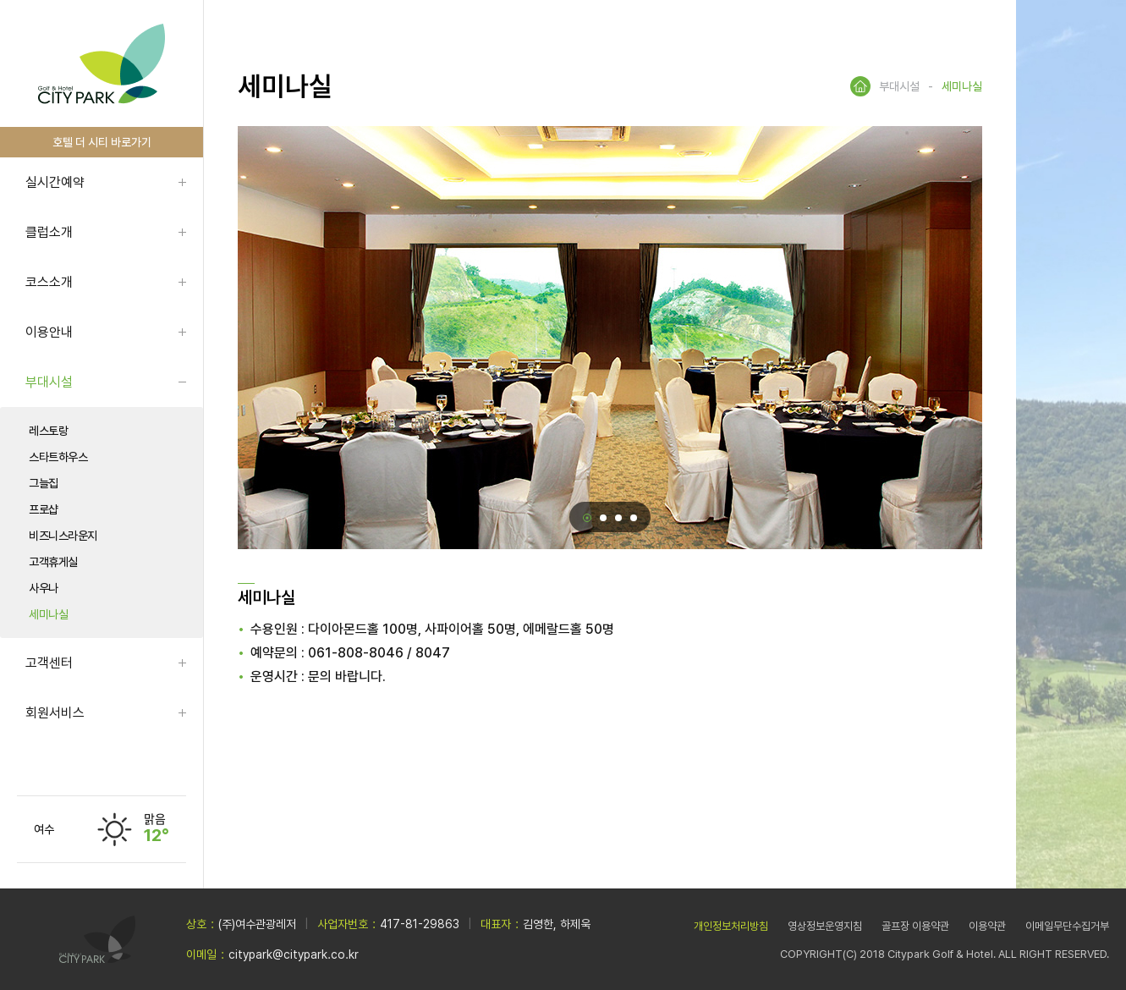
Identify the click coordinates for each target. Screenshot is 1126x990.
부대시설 (49, 382)
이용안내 (49, 332)
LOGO (101, 64)
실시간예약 (55, 182)
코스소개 (49, 282)
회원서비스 (55, 713)
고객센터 (49, 663)
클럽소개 (49, 232)
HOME (860, 86)
